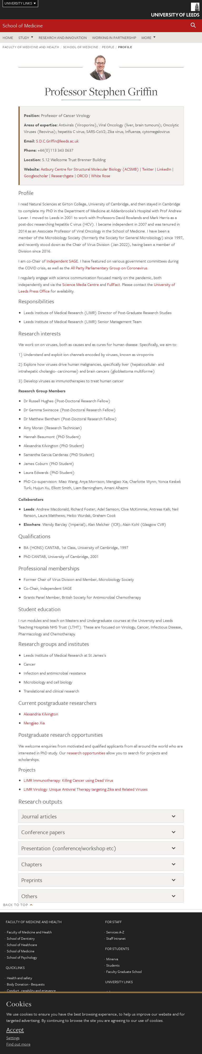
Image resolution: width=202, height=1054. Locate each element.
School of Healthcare (22, 944)
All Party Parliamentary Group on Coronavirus (109, 268)
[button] (193, 25)
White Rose (100, 176)
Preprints (31, 880)
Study (23, 37)
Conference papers (43, 832)
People (108, 46)
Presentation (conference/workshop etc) (69, 848)
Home (8, 37)
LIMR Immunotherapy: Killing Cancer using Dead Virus (68, 780)
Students (112, 965)
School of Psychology (22, 957)
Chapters (31, 864)
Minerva (112, 959)
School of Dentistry (21, 938)
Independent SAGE (62, 261)
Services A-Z (115, 932)
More (147, 37)
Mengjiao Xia (34, 723)
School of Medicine (23, 25)
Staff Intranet (116, 938)
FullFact (113, 284)
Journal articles (39, 816)
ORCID (82, 176)
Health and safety (19, 978)
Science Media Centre (80, 284)
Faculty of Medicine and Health (31, 46)
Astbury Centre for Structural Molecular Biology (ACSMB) (90, 169)
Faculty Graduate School (124, 971)
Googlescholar (36, 176)
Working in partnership (114, 37)
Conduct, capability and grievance (31, 990)
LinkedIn (164, 169)
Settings (12, 1038)
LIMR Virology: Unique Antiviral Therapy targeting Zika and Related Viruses (86, 789)
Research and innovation (63, 37)
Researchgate (62, 176)
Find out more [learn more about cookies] (18, 1044)
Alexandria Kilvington (41, 714)
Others (29, 896)
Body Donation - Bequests (25, 984)
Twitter (148, 169)
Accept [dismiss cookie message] (15, 1030)
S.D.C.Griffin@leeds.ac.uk (57, 141)
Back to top (15, 904)
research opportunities (86, 753)
